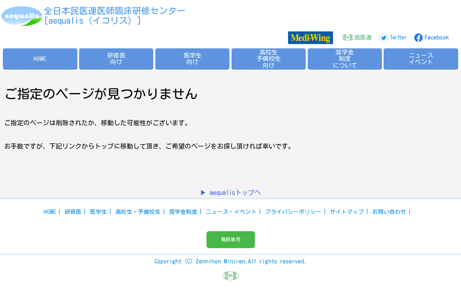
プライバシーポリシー (293, 212)
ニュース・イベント (231, 212)
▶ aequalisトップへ (230, 192)
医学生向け (193, 58)
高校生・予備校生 (138, 212)
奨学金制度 (183, 212)
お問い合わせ (389, 212)
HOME (39, 59)
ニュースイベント (421, 58)
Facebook (437, 37)
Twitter (398, 37)
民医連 (363, 37)
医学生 (98, 212)
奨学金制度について (345, 58)
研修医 (73, 212)
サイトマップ (347, 212)
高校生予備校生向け (269, 58)
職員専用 (230, 239)
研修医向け (116, 58)
